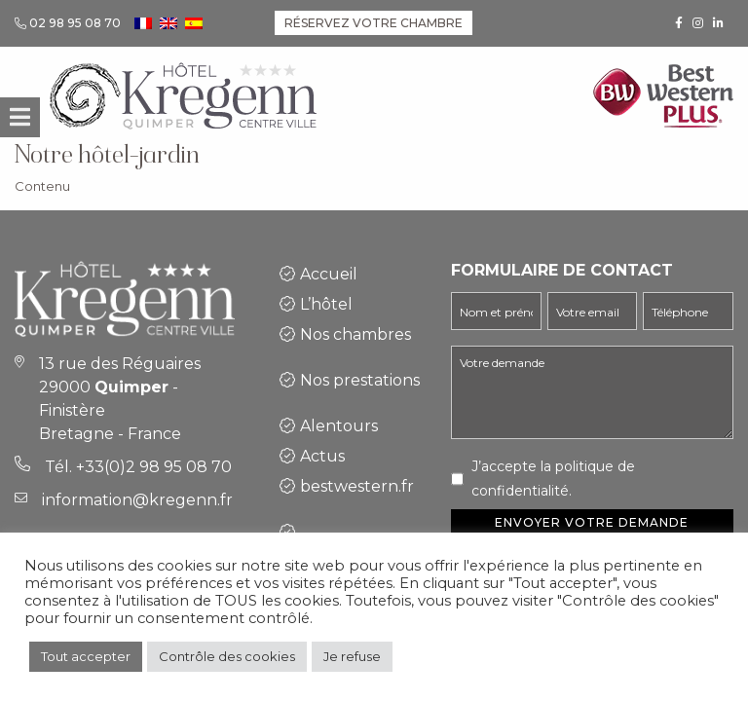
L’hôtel (326, 304)
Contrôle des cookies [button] (227, 656)
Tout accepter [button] (86, 656)
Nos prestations (360, 380)
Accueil (328, 274)
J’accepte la (553, 478)
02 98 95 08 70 (75, 23)
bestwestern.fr (357, 486)
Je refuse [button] (352, 656)
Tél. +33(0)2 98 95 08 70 (138, 467)
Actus (322, 456)
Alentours (339, 426)
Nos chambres (355, 334)
